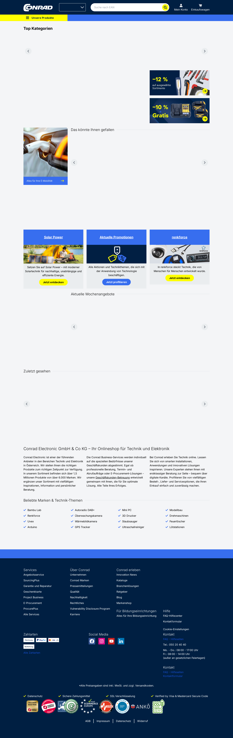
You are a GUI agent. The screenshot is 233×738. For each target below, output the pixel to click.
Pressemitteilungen (81, 586)
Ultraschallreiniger (133, 527)
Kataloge (121, 580)
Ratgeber (122, 591)
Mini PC (127, 510)
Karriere (75, 614)
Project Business (33, 597)
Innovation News (126, 574)
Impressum (103, 721)
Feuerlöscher (177, 521)
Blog (119, 597)
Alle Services (31, 614)
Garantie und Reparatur (37, 586)
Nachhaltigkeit (78, 597)
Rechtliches (77, 603)
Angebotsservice (33, 574)
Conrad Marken (79, 580)
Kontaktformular (173, 676)
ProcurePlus (30, 608)
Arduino (32, 527)
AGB (87, 721)
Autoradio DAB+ (85, 510)
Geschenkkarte (32, 591)
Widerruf (142, 721)
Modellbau (176, 510)
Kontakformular (172, 621)
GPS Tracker (82, 527)
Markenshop (124, 603)
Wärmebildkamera (86, 521)
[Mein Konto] (181, 7)
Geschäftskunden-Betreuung (112, 477)
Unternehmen (78, 574)
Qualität (74, 591)
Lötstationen (177, 527)
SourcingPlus (31, 580)
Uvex (31, 521)
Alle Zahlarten (31, 652)
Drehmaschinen (179, 515)
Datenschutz (123, 721)
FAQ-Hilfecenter (172, 615)
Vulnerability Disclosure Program (90, 608)
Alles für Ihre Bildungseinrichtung (136, 615)
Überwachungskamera (88, 515)
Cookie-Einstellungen (176, 629)
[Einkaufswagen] (200, 7)
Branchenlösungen (127, 586)
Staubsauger (129, 521)
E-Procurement (32, 603)
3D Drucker (129, 515)
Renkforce (34, 515)
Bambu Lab (34, 510)
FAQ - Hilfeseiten (173, 639)
